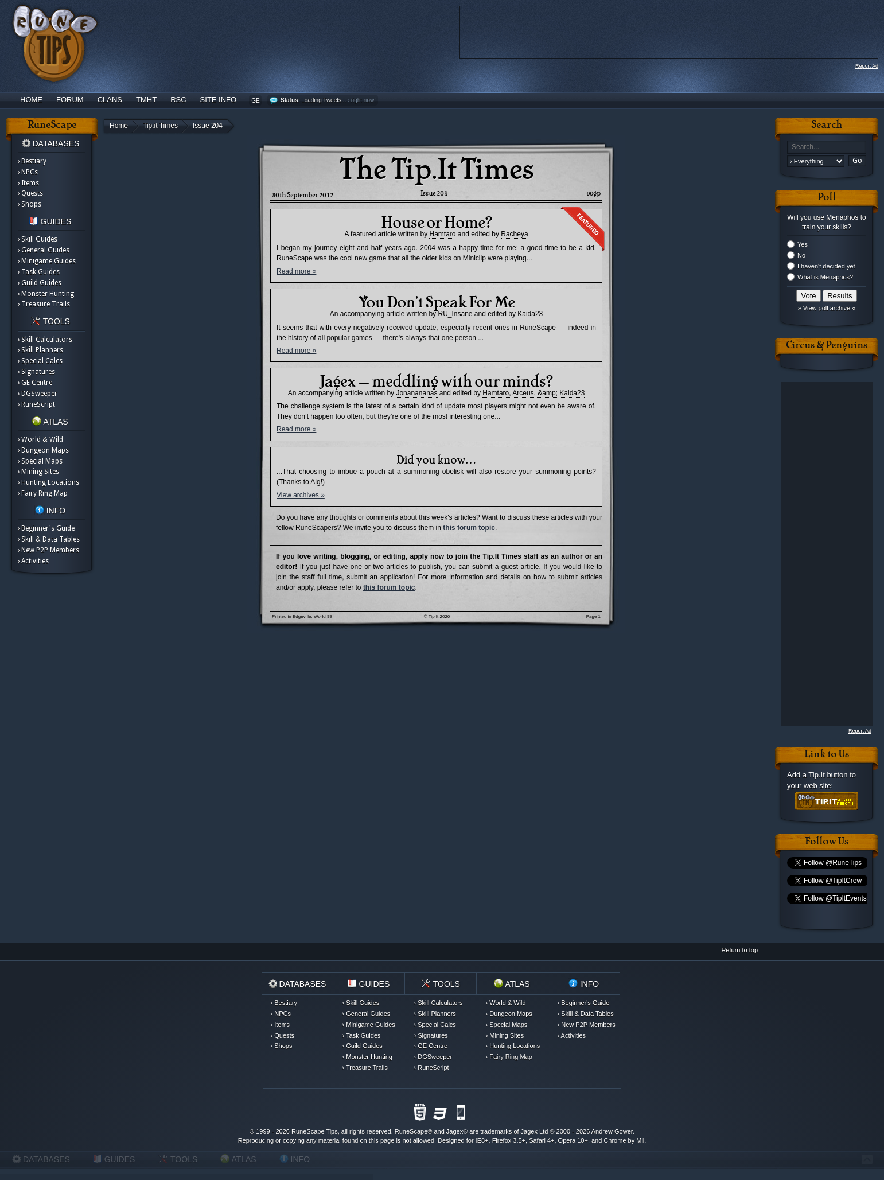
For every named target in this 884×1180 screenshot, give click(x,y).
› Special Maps (40, 461)
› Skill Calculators (45, 340)
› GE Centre (35, 383)
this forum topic (469, 528)
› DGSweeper (37, 394)
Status (289, 100)
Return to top (739, 950)
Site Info (218, 99)
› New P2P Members (48, 550)
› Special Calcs (40, 361)
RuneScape (411, 1131)
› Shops (29, 204)
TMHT (146, 99)
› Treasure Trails (44, 304)
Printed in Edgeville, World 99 (302, 616)
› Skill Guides (37, 239)
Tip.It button (827, 774)
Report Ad (866, 66)
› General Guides (43, 250)
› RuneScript (36, 404)
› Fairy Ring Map (43, 493)
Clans (110, 99)
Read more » (296, 271)
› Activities (33, 561)
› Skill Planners (40, 350)
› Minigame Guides (47, 261)
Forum (70, 99)
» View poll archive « (827, 308)
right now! (363, 100)
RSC (178, 99)
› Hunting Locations (48, 482)
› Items (28, 183)
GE (255, 101)
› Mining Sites (38, 472)
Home (31, 99)
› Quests (30, 193)
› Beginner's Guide (46, 528)
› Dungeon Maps (43, 450)
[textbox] (826, 147)
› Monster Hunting (46, 294)
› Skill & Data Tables (49, 539)
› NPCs (28, 172)
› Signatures (36, 372)
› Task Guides (39, 272)
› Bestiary (32, 161)
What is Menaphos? (825, 277)
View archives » (301, 495)
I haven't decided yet (826, 266)
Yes (802, 244)
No (801, 255)
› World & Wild (40, 439)
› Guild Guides (39, 283)
